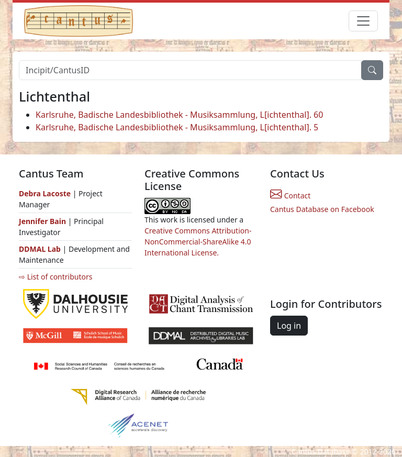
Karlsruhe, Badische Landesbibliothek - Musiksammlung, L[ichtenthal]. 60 (179, 114)
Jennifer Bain (43, 221)
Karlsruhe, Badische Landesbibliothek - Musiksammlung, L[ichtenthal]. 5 (177, 127)
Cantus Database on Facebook (322, 209)
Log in (289, 325)
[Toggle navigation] (363, 20)
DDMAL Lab (40, 249)
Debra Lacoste (45, 193)
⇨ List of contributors (55, 277)
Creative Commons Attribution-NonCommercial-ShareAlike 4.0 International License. (197, 242)
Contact (290, 195)
